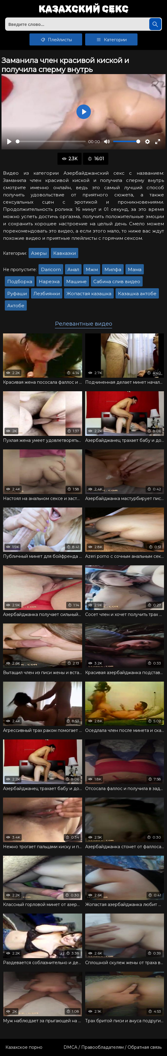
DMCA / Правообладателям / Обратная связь (112, 1047)
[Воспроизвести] (9, 141)
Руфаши (17, 293)
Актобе (15, 305)
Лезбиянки (46, 293)
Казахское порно (23, 1047)
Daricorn (51, 269)
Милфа (112, 269)
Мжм (92, 269)
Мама (134, 269)
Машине (76, 281)
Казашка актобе (137, 293)
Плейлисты (56, 39)
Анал (73, 269)
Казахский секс (83, 9)
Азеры (39, 253)
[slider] (51, 141)
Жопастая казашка (88, 293)
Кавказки (64, 253)
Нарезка (49, 281)
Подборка (19, 281)
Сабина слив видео (116, 281)
